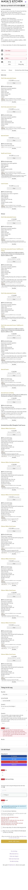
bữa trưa (3, 70)
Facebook (14, 756)
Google (14, 759)
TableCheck (14, 764)
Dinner (10, 70)
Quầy (8, 64)
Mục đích (3, 692)
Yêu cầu (2, 739)
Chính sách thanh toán (14, 858)
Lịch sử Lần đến (4, 698)
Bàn (20, 62)
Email (4, 800)
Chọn (14, 83)
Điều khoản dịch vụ (14, 853)
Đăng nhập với (4, 754)
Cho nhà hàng (14, 851)
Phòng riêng (20, 64)
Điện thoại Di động (7, 779)
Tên (4, 770)
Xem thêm (14, 101)
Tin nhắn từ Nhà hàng (6, 9)
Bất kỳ (8, 62)
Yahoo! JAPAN (14, 761)
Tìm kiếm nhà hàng (14, 861)
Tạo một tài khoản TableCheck (8, 811)
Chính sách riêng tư (14, 856)
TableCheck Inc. (12, 865)
